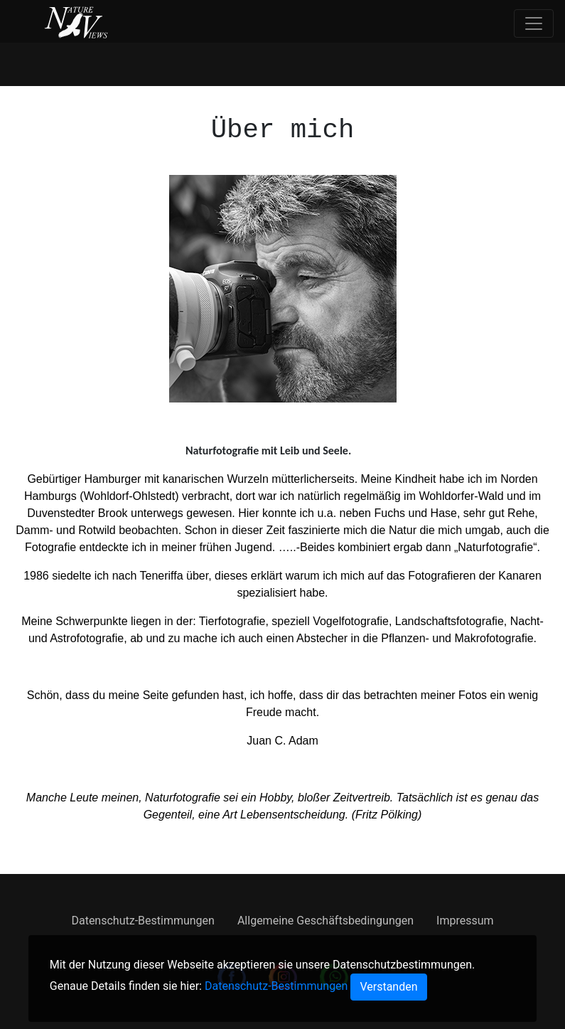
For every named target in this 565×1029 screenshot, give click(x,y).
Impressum (465, 920)
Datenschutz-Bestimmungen (142, 920)
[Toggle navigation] (534, 23)
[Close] (388, 987)
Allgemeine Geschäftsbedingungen (325, 920)
